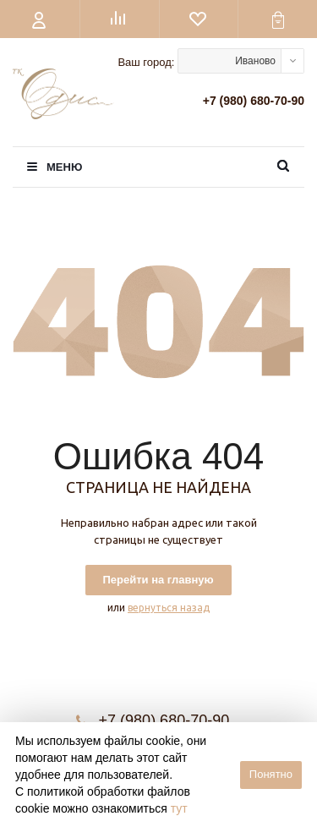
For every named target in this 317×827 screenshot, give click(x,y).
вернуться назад (169, 607)
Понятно (270, 774)
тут (179, 808)
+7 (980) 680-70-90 (253, 101)
